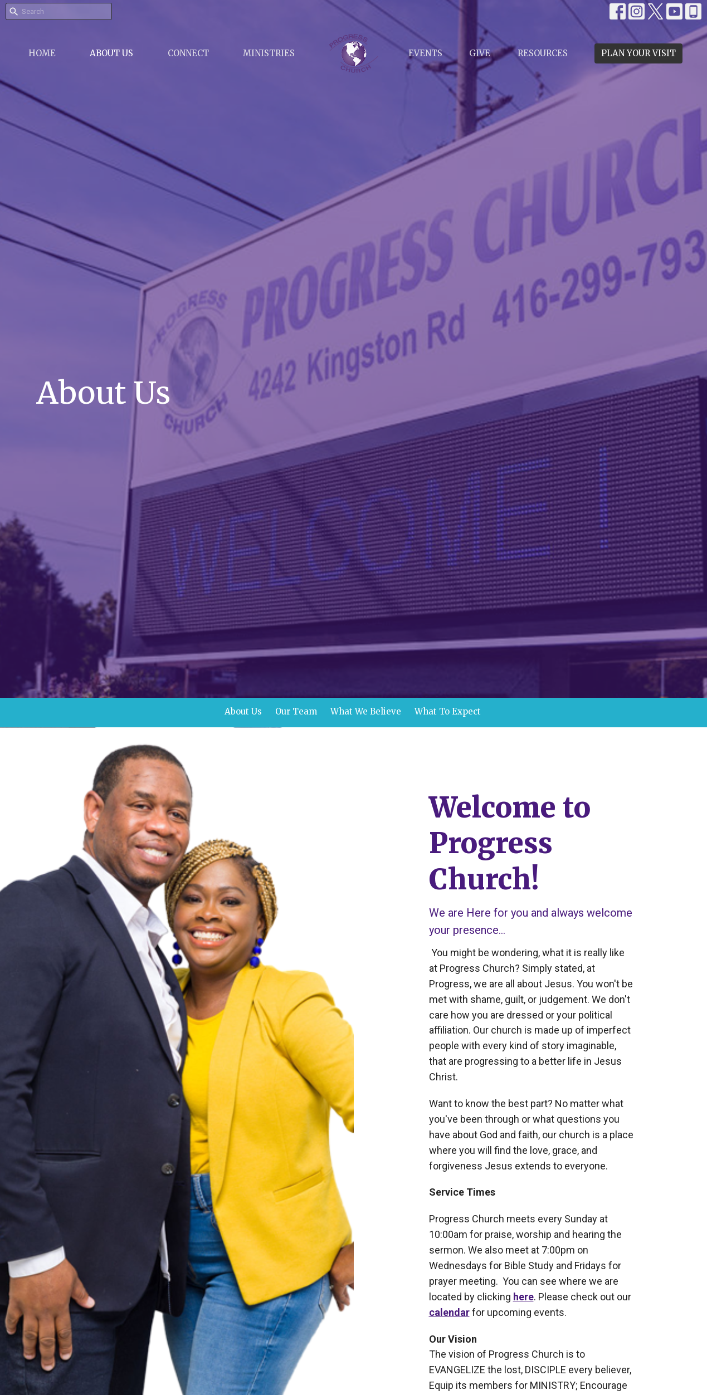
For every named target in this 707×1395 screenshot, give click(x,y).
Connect (188, 53)
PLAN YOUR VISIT (638, 53)
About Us (111, 53)
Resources (543, 53)
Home (42, 53)
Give (479, 53)
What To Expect (448, 711)
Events (425, 53)
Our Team (296, 711)
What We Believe (365, 711)
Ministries (269, 53)
